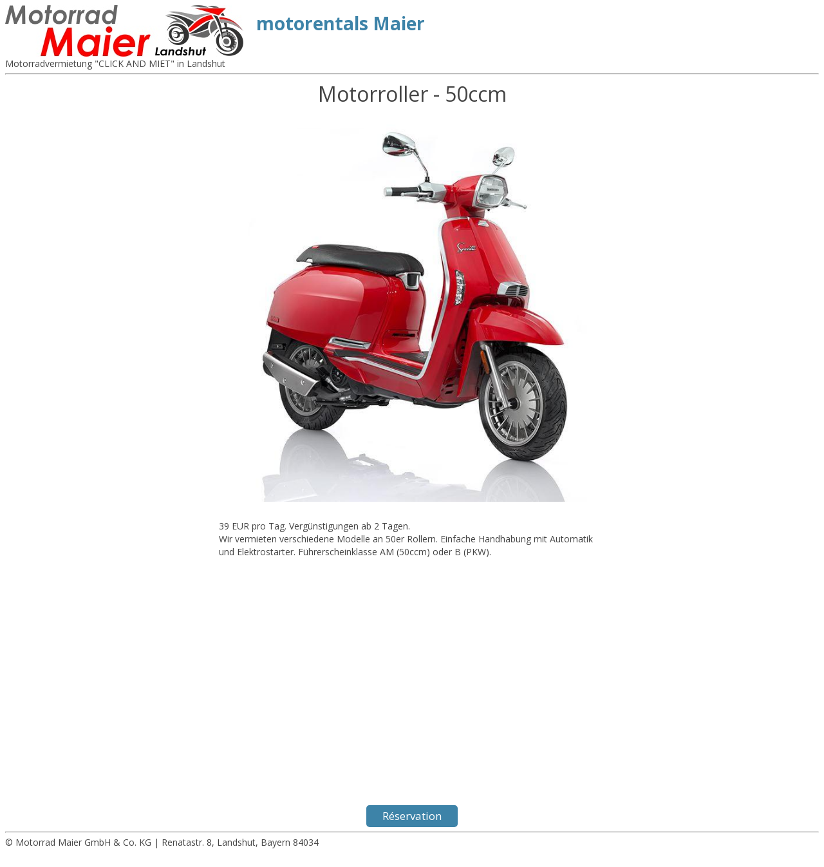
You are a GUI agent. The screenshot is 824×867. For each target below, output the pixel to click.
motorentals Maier (340, 23)
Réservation (412, 815)
